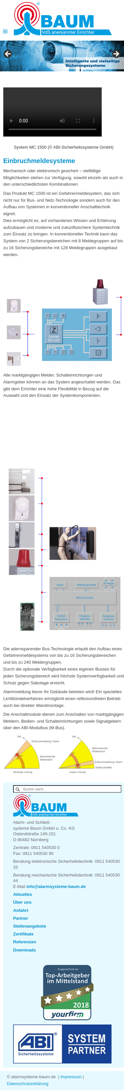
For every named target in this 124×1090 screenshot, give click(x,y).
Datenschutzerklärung (27, 1083)
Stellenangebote (29, 926)
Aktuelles (22, 894)
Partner (20, 918)
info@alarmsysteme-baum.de (56, 886)
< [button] (8, 54)
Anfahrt (20, 910)
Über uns (22, 902)
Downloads (24, 950)
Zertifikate (23, 934)
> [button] (116, 54)
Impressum (70, 1076)
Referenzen (24, 941)
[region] (62, 56)
